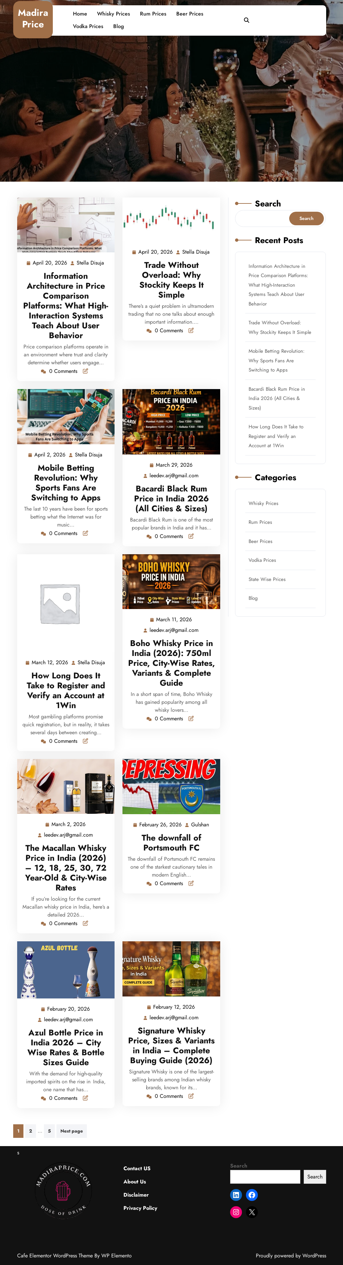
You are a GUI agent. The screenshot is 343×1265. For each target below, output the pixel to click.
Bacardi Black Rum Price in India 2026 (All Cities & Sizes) (171, 498)
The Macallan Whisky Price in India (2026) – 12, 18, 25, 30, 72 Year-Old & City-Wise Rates (66, 867)
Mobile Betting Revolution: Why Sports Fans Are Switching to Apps (65, 482)
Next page (71, 1131)
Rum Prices (153, 14)
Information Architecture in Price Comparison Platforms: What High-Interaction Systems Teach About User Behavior (65, 305)
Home (80, 14)
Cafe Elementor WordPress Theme (55, 1255)
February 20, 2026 (68, 1009)
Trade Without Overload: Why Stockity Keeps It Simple (171, 280)
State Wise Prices (267, 579)
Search (268, 203)
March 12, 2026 (50, 662)
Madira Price (33, 18)
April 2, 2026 (50, 455)
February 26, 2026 (160, 824)
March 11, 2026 (174, 619)
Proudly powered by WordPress (291, 1255)
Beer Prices (189, 14)
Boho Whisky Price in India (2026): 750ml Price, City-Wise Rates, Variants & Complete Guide (171, 663)
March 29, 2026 (174, 465)
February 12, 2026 (174, 1007)
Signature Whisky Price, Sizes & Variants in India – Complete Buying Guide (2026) (171, 1045)
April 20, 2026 (50, 263)
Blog (118, 26)
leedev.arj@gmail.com (174, 475)
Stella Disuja (91, 263)
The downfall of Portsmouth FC (171, 842)
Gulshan (200, 824)
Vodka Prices (88, 26)
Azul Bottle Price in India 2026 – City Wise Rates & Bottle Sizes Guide (65, 1047)
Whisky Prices (113, 14)
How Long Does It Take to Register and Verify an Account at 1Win (66, 690)
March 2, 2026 (68, 824)
